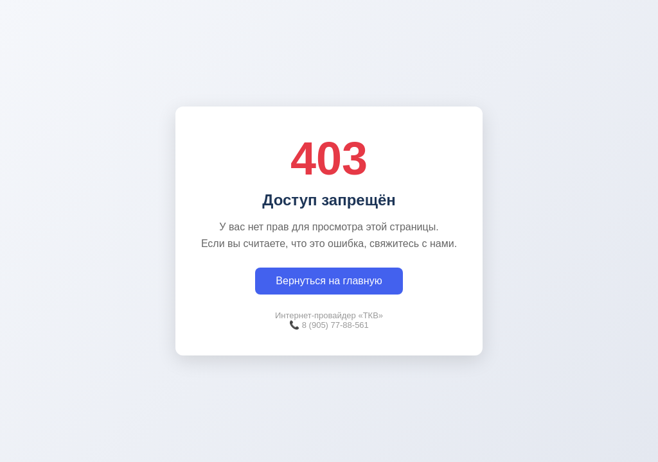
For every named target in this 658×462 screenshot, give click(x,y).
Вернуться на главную (329, 280)
